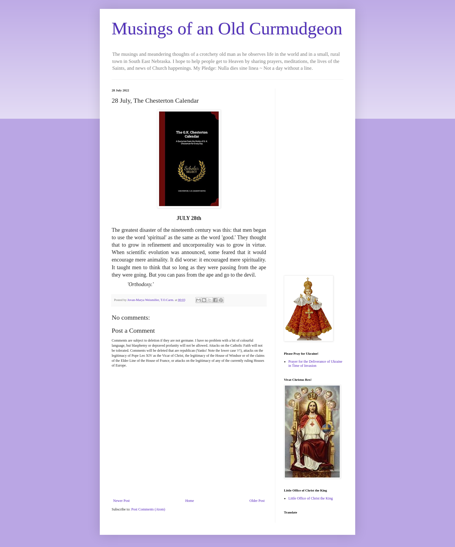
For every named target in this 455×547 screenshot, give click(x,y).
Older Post (257, 501)
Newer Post (121, 501)
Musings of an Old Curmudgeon (227, 28)
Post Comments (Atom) (148, 509)
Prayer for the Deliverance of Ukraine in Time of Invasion (315, 363)
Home (189, 501)
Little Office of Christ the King (310, 498)
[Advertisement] (313, 177)
